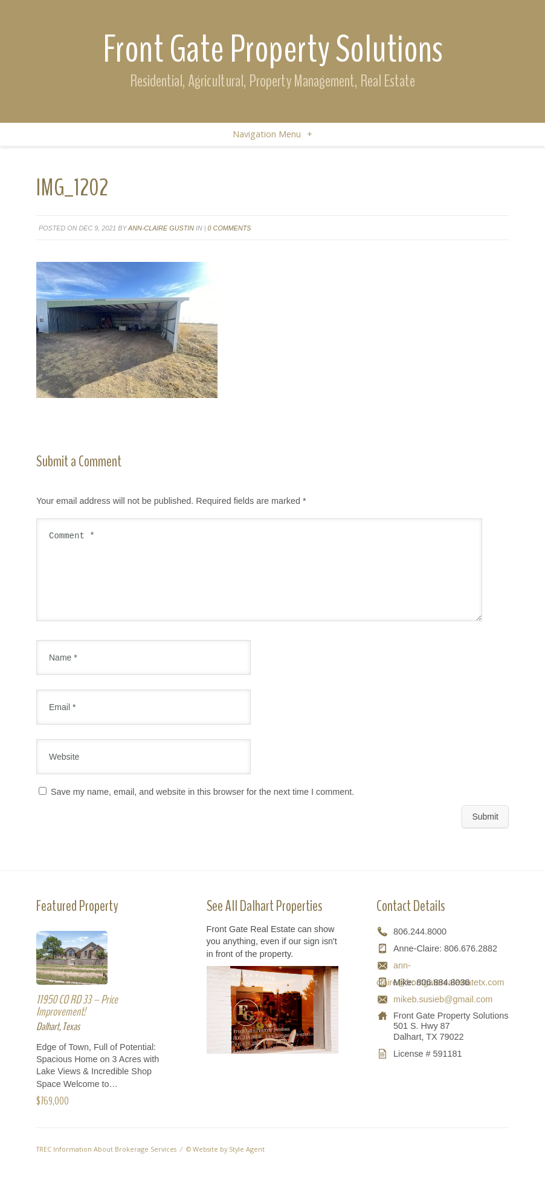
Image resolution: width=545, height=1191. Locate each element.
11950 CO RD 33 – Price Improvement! (77, 1020)
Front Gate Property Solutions (273, 49)
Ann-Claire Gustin (161, 228)
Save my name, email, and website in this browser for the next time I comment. (202, 806)
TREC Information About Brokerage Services (106, 1163)
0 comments (229, 228)
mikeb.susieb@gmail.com (442, 1014)
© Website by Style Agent (225, 1163)
